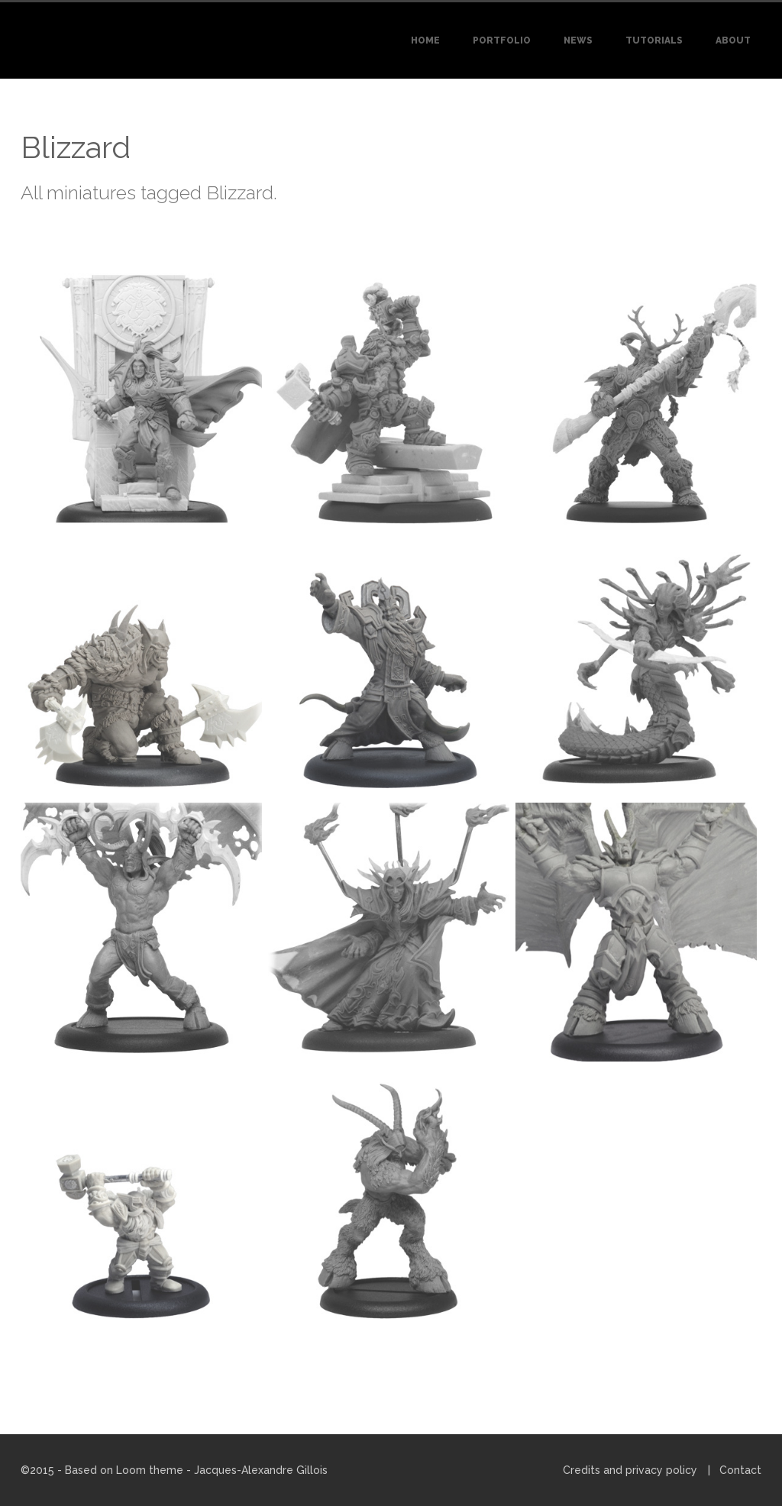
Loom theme (149, 1470)
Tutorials (654, 40)
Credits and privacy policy (630, 1470)
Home (425, 40)
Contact (740, 1470)
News (578, 40)
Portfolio (502, 40)
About (733, 40)
